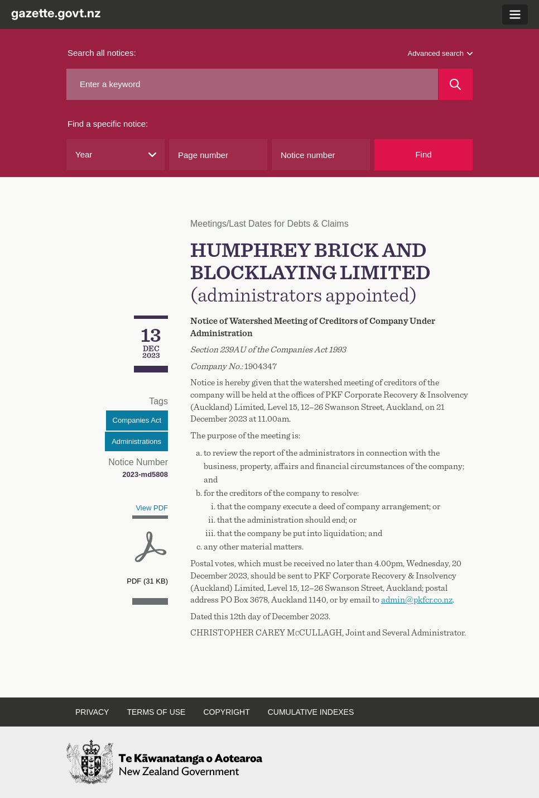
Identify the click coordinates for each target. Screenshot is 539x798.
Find (423, 154)
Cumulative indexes (311, 712)
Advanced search (440, 53)
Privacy (92, 712)
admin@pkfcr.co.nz (417, 599)
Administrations (136, 441)
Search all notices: (102, 53)
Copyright (226, 712)
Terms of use (156, 712)
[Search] (456, 84)
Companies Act (137, 420)
